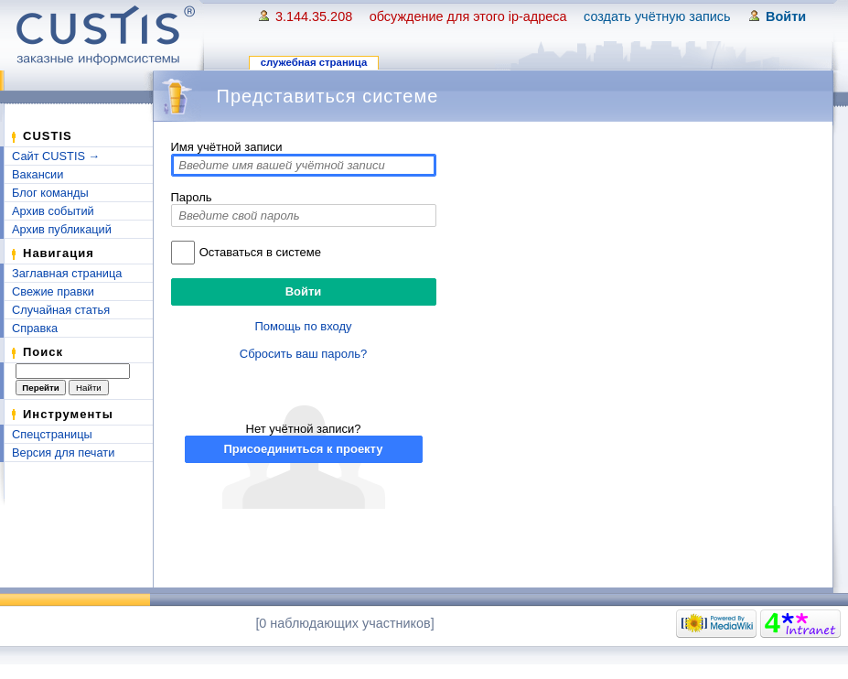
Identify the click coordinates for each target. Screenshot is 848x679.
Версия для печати (63, 452)
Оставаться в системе (260, 252)
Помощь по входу (303, 326)
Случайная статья (61, 310)
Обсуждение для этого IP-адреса (468, 16)
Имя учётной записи (227, 147)
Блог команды (50, 192)
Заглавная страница (67, 273)
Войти (786, 16)
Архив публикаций (62, 229)
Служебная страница (314, 62)
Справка (35, 328)
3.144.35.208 (313, 16)
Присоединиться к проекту (302, 449)
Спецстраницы (52, 434)
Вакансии (37, 174)
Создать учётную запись (657, 16)
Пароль (191, 197)
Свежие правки (53, 291)
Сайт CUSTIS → (56, 156)
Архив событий (53, 211)
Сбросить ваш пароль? (303, 354)
